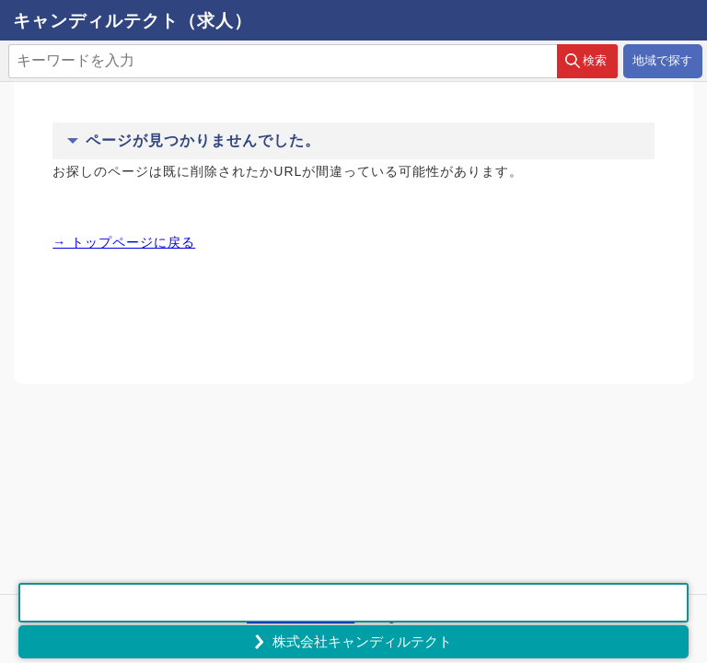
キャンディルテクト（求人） (132, 20)
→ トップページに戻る (123, 242)
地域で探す (662, 60)
